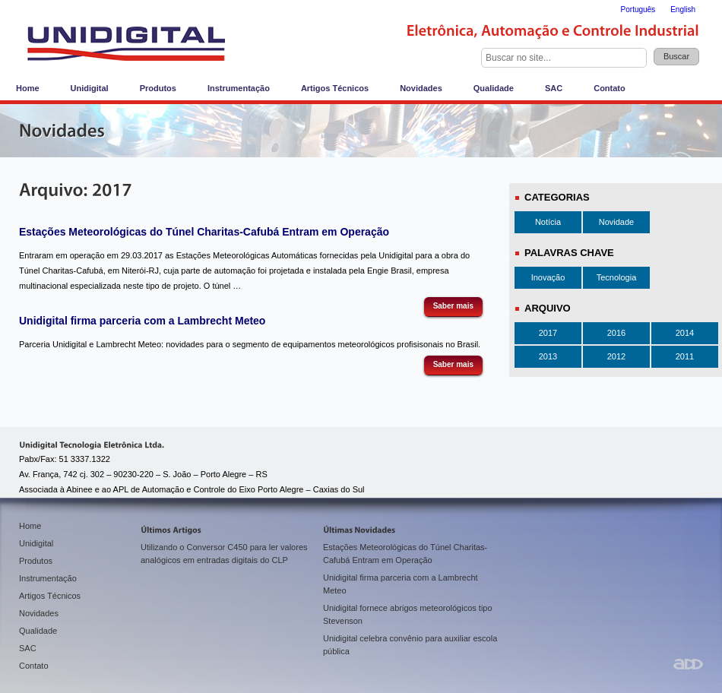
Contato (609, 88)
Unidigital (90, 88)
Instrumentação (238, 88)
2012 (616, 356)
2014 (685, 332)
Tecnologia (617, 277)
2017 (548, 332)
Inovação (548, 277)
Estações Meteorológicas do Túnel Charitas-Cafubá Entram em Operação (204, 232)
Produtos (158, 88)
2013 (548, 356)
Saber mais (453, 306)
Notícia (548, 221)
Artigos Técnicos (335, 88)
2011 (685, 356)
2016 (616, 332)
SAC (553, 88)
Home (28, 88)
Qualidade (493, 88)
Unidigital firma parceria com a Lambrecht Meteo (142, 321)
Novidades (421, 88)
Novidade (616, 221)
